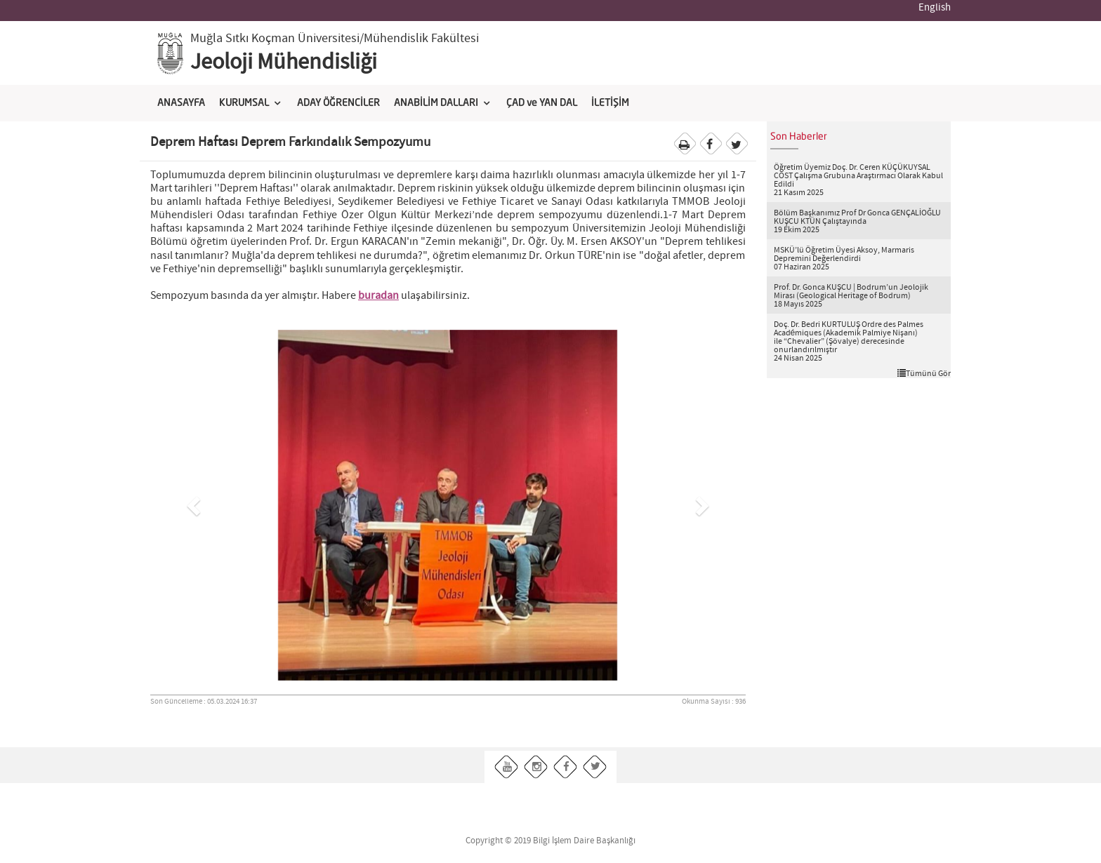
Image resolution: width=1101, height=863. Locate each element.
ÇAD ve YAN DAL (541, 103)
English (934, 8)
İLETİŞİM (610, 103)
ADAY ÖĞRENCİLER (338, 103)
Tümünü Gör (924, 373)
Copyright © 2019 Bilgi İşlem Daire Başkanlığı (550, 841)
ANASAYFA (181, 103)
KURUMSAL (244, 103)
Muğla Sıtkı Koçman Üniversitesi (275, 38)
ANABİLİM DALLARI (436, 103)
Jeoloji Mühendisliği (283, 62)
